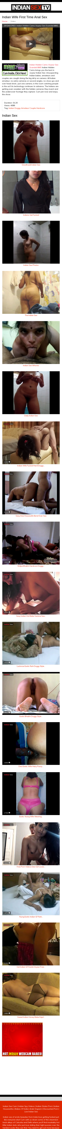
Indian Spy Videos (26, 1106)
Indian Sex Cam (10, 1106)
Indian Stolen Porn (44, 1106)
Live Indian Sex (31, 1111)
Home (4, 21)
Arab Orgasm (36, 1109)
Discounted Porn (50, 1109)
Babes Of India (21, 1109)
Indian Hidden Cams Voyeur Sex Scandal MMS (37, 25)
